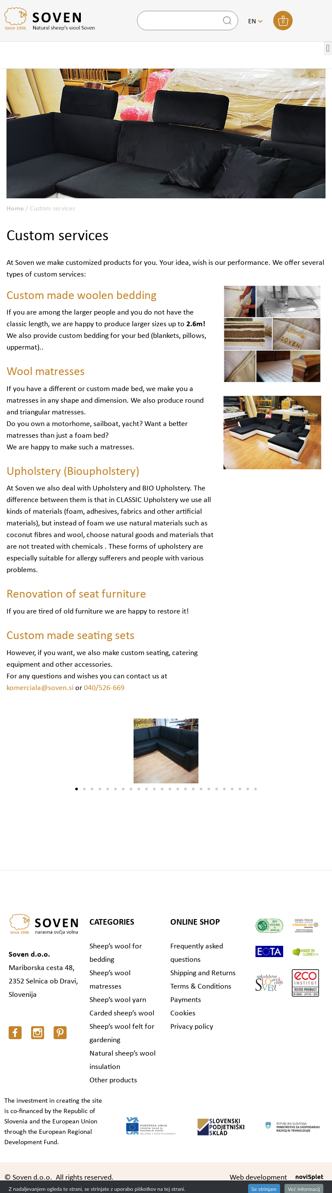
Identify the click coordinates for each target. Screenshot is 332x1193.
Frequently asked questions (196, 953)
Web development (258, 1178)
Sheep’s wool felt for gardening (121, 1033)
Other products (113, 1080)
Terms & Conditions (200, 987)
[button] (76, 789)
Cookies (182, 1013)
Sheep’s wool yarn (117, 1000)
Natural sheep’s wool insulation (122, 1060)
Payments (185, 1000)
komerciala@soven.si (39, 688)
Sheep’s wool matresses (110, 980)
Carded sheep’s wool (121, 1013)
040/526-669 (104, 688)
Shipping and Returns (203, 973)
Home (15, 208)
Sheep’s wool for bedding (115, 953)
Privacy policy (191, 1027)
